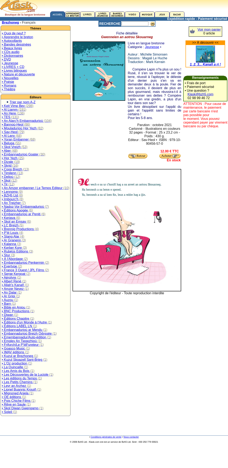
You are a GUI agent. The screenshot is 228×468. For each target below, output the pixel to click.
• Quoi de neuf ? (14, 33)
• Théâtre (8, 89)
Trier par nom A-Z (22, 102)
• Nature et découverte (18, 74)
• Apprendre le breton (17, 37)
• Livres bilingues (14, 70)
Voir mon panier (209, 29)
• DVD (6, 59)
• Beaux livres (12, 48)
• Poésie (8, 82)
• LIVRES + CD (13, 67)
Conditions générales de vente (106, 437)
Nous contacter (131, 437)
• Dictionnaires (12, 55)
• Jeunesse (10, 63)
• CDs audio (10, 52)
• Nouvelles (10, 78)
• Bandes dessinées (16, 44)
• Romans (9, 85)
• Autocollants (12, 41)
